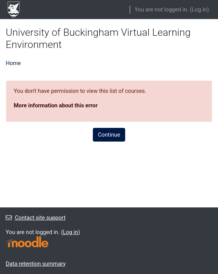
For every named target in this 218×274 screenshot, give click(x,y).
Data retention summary (36, 263)
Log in (199, 9)
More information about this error (56, 105)
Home (13, 63)
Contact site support (35, 217)
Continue (109, 134)
